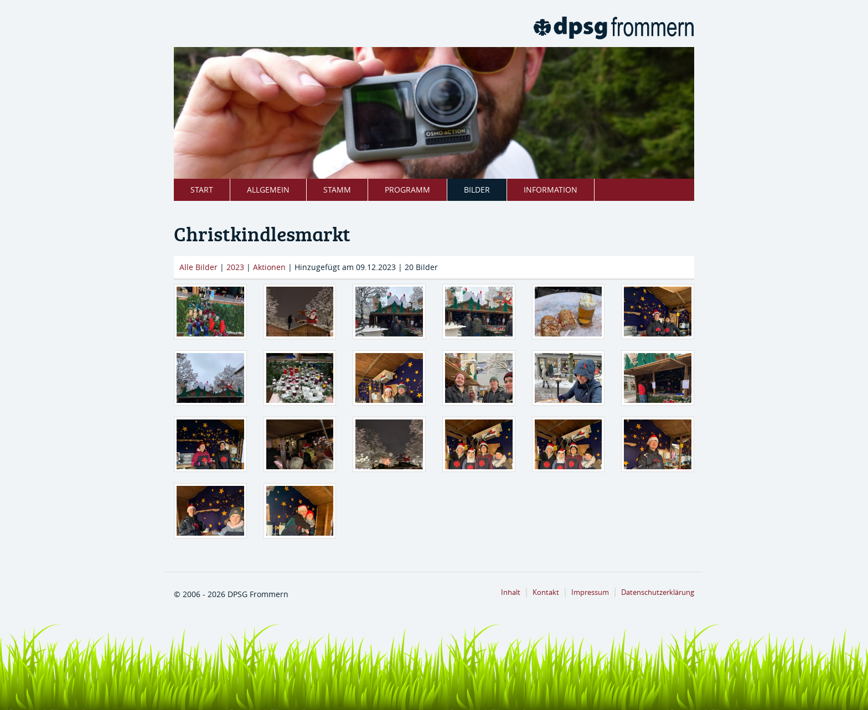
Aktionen (269, 267)
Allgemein (268, 189)
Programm (407, 189)
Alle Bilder (198, 267)
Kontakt (546, 592)
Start (201, 189)
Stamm (337, 189)
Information (550, 189)
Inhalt (510, 592)
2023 (235, 267)
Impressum (590, 592)
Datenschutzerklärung (657, 592)
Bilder (477, 189)
